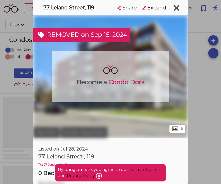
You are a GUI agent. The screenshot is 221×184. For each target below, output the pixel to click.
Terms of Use (142, 169)
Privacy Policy (81, 175)
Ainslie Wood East (84, 132)
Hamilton (46, 132)
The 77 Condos (47, 164)
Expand (154, 8)
